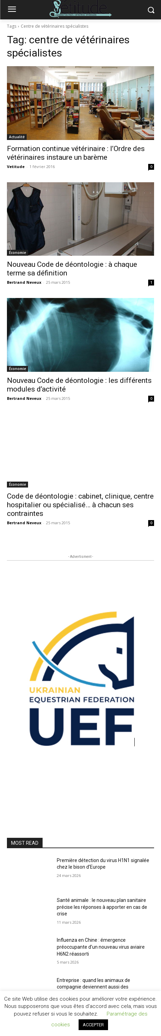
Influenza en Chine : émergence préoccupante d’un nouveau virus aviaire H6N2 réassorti (101, 946)
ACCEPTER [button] (93, 1024)
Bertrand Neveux (24, 282)
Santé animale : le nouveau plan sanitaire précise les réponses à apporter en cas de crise (102, 906)
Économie (17, 252)
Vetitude (16, 166)
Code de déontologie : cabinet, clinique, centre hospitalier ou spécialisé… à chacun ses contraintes (80, 505)
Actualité (17, 136)
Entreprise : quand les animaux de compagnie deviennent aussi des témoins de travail (93, 987)
